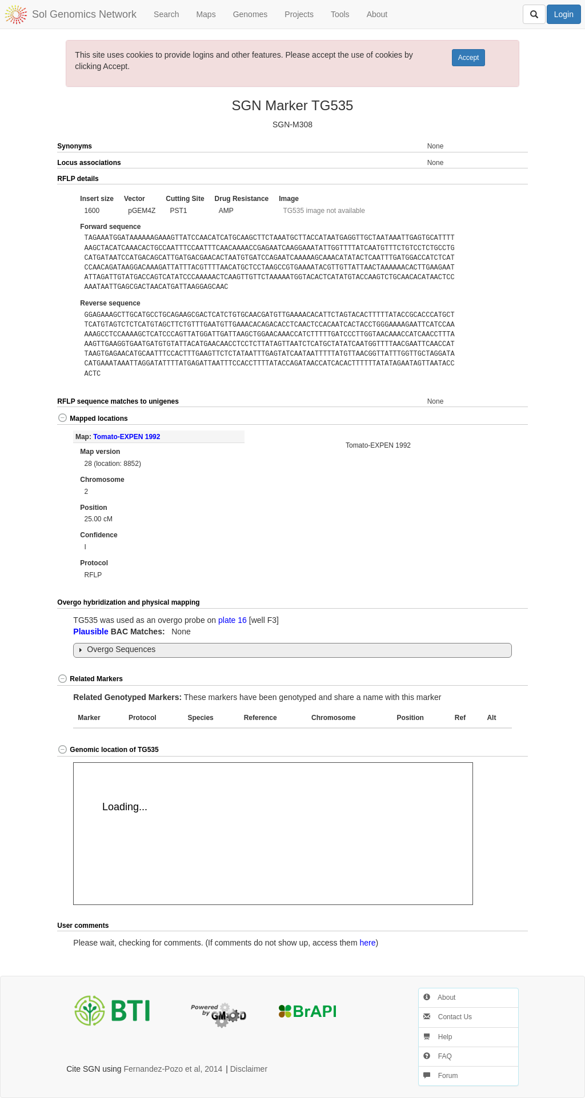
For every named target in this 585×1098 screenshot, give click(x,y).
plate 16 (232, 620)
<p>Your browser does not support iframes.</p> (273, 833)
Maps (205, 14)
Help (437, 1037)
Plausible (90, 631)
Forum (440, 1076)
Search (166, 14)
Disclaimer (248, 1068)
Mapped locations (92, 419)
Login (564, 14)
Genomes (250, 14)
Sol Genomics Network (84, 14)
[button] (503, 179)
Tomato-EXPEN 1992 (126, 437)
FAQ (437, 1056)
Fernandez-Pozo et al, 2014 (173, 1068)
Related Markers (90, 679)
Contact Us (447, 1017)
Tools (340, 14)
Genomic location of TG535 (107, 750)
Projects (299, 14)
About (377, 14)
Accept (468, 58)
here (367, 942)
